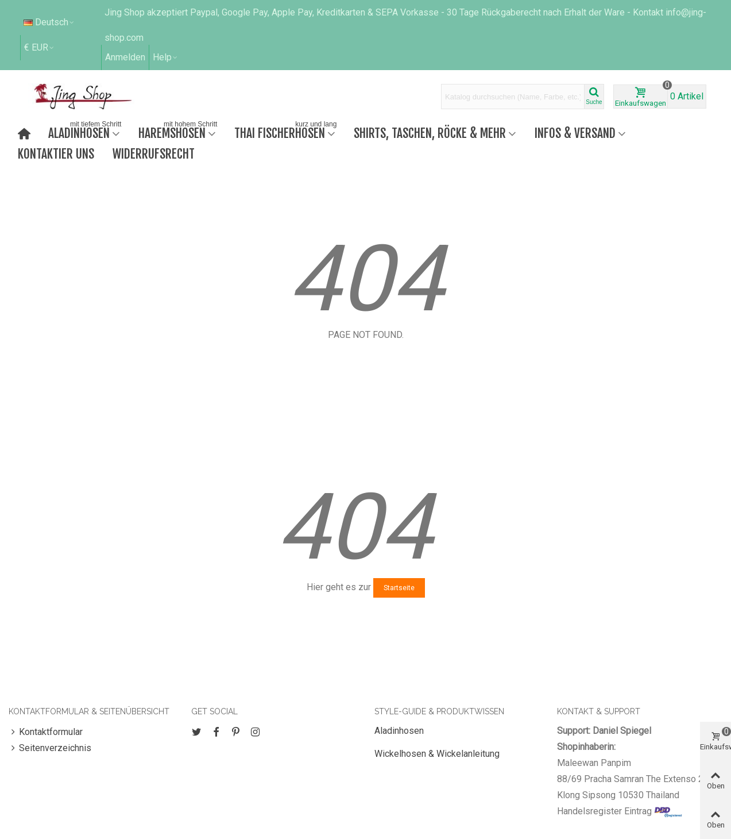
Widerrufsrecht (154, 153)
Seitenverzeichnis (50, 748)
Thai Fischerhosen (286, 132)
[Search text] (513, 96)
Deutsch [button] (49, 22)
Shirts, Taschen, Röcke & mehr (430, 133)
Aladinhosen (85, 132)
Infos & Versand (575, 133)
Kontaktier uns (56, 153)
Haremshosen (178, 132)
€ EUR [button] (39, 47)
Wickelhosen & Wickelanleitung (437, 753)
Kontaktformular (46, 732)
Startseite (399, 588)
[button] (165, 57)
